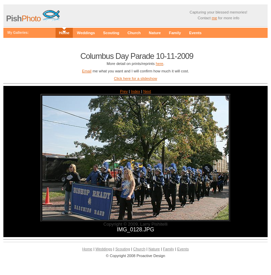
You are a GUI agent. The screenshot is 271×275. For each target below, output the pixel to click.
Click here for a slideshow (135, 78)
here (159, 64)
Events (195, 33)
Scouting (111, 33)
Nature (155, 33)
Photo (24, 18)
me (214, 18)
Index (135, 91)
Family (175, 33)
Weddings (86, 33)
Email (86, 71)
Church (134, 33)
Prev (124, 91)
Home (64, 33)
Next (147, 91)
